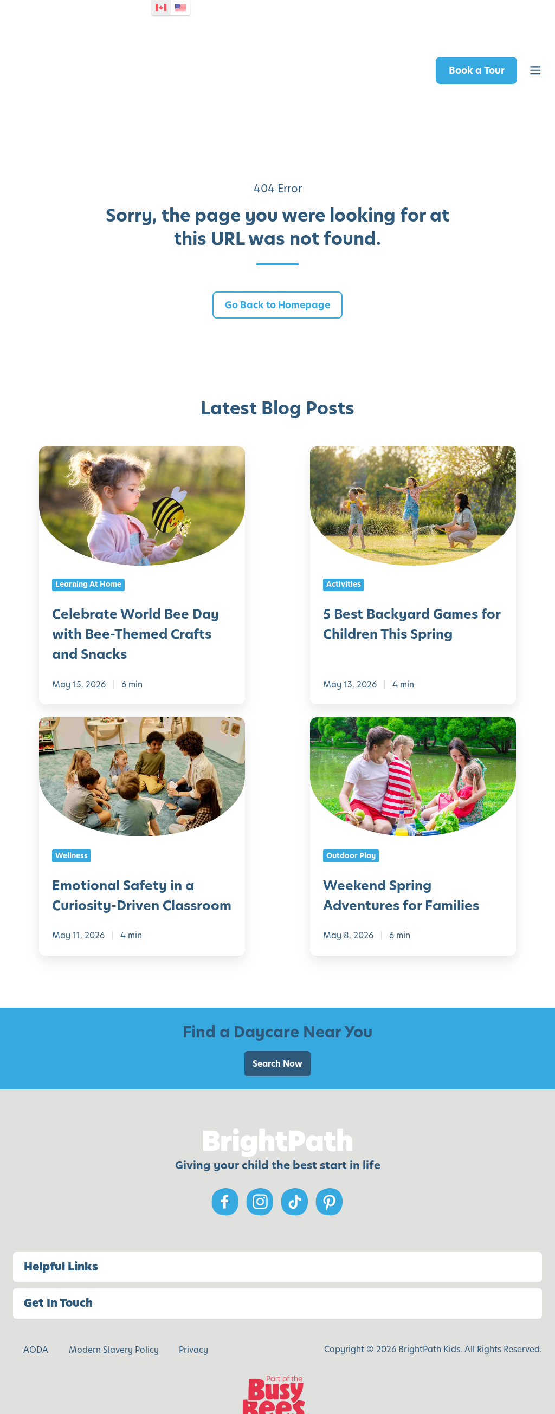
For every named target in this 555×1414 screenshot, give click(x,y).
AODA (35, 1313)
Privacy (193, 1313)
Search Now (277, 1027)
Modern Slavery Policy (114, 1313)
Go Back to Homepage (277, 268)
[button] (535, 53)
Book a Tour (477, 52)
